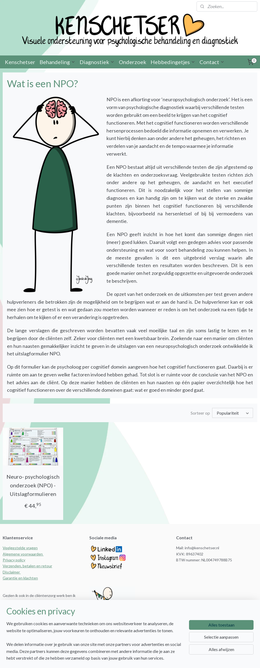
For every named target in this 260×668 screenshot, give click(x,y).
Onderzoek (132, 62)
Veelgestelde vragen (20, 547)
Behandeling (57, 62)
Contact (212, 62)
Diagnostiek (97, 62)
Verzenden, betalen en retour (27, 566)
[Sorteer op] (232, 413)
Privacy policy (14, 560)
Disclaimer (12, 572)
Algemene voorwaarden (23, 554)
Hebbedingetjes (173, 62)
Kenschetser (20, 62)
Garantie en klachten (20, 578)
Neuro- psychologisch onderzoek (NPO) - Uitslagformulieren (32, 485)
